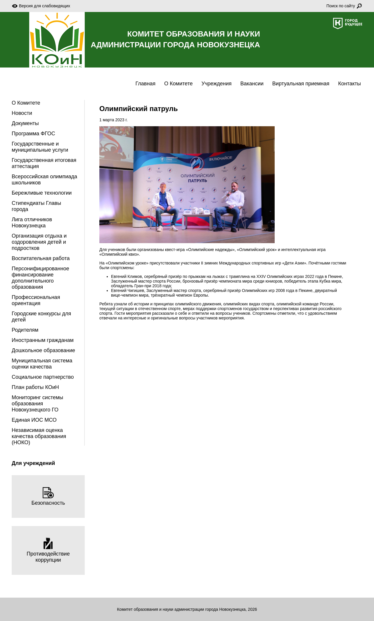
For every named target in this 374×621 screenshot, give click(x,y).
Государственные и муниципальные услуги (40, 147)
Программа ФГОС (33, 133)
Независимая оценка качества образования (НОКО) (39, 436)
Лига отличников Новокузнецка (32, 223)
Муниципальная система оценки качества (42, 364)
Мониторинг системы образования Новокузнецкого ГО (37, 404)
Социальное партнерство (43, 377)
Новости (22, 113)
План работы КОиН (35, 387)
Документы (25, 123)
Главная (146, 84)
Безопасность (48, 496)
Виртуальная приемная (300, 84)
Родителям (25, 330)
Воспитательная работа (41, 258)
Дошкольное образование (43, 350)
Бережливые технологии (42, 193)
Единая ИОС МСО (34, 420)
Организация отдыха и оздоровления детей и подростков (39, 242)
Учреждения (217, 84)
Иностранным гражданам (43, 340)
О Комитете (178, 84)
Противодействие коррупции (48, 550)
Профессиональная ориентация (36, 300)
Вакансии (251, 84)
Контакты (349, 84)
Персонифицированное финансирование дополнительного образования (40, 278)
